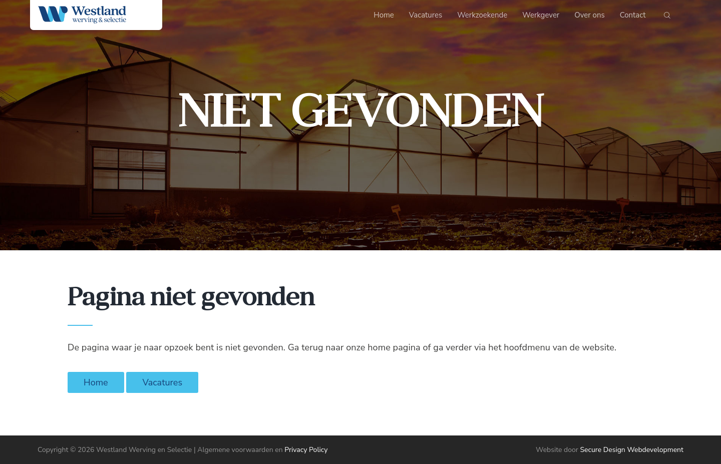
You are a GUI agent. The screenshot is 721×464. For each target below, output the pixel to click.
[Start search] (667, 17)
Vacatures (162, 382)
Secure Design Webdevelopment (631, 449)
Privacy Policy (305, 449)
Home (96, 382)
